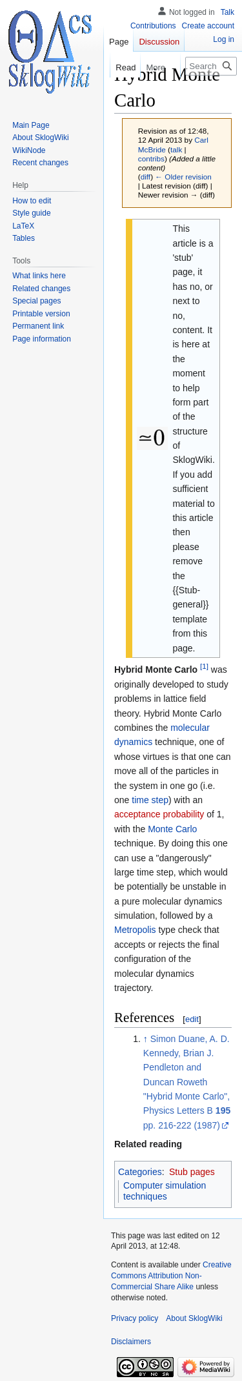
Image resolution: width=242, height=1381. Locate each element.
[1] (204, 666)
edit (192, 1019)
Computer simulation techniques (164, 1191)
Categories (140, 1172)
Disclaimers (131, 1341)
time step (150, 800)
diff (145, 176)
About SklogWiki (194, 1318)
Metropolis (135, 930)
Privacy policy (134, 1318)
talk (176, 149)
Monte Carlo (172, 829)
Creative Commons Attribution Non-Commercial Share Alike (171, 1275)
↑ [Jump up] (145, 1039)
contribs (151, 158)
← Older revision (183, 176)
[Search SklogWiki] (211, 66)
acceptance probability (159, 814)
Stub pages (192, 1172)
